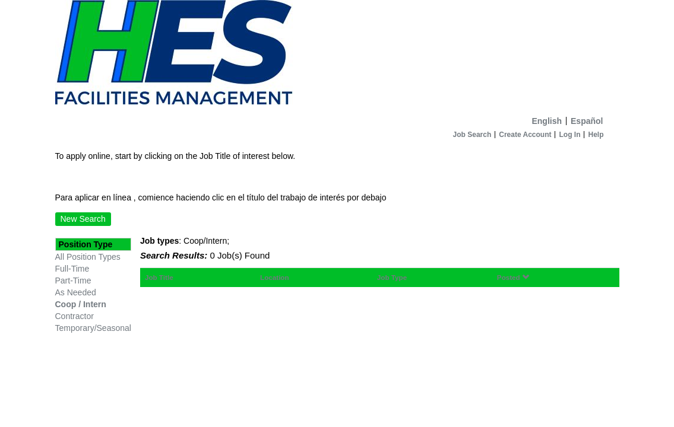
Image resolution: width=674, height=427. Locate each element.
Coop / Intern (80, 304)
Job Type (392, 277)
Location (274, 277)
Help (595, 134)
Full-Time (72, 268)
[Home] (337, 55)
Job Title (159, 277)
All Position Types (88, 257)
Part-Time (73, 280)
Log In (569, 134)
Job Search (472, 134)
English (546, 121)
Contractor (74, 316)
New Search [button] (83, 219)
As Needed (75, 292)
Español (587, 121)
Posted (513, 277)
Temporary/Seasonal (93, 328)
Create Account (525, 134)
